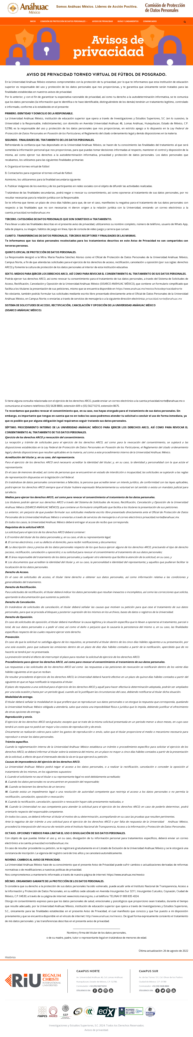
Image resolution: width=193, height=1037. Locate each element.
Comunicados (150, 21)
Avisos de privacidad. (96, 1030)
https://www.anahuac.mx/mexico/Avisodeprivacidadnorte (149, 288)
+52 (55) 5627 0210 (97, 986)
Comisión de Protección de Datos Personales (63, 21)
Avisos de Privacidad (102, 21)
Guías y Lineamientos (128, 21)
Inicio (33, 21)
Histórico (10, 957)
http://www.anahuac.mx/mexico (104, 916)
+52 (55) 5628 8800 (160, 986)
